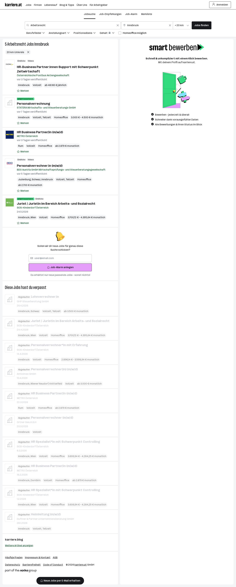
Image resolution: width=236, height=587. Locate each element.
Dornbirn (36, 480)
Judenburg (25, 179)
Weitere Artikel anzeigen (19, 545)
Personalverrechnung (33, 103)
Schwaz (36, 179)
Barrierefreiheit (32, 564)
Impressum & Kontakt (37, 557)
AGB (55, 557)
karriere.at (80, 564)
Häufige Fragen (14, 557)
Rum (20, 145)
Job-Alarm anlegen (60, 267)
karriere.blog (14, 539)
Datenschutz (12, 564)
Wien (33, 217)
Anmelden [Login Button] (220, 5)
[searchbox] (60, 258)
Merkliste (146, 14)
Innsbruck (41, 44)
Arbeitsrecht (16, 44)
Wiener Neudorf (40, 383)
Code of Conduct (53, 564)
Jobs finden (201, 25)
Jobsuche (89, 14)
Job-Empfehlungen (110, 14)
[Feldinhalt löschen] (118, 25)
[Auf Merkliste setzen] (23, 91)
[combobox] (73, 25)
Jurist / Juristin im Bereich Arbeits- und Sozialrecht (56, 203)
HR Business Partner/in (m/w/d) (40, 132)
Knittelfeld (55, 383)
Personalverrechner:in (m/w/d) (39, 166)
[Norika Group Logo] (21, 571)
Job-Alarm (131, 14)
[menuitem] (37, 33)
